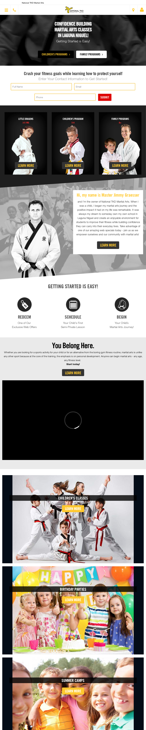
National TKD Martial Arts (33, 3)
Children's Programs (56, 54)
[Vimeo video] (73, 420)
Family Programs (91, 54)
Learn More (26, 165)
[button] (74, 9)
